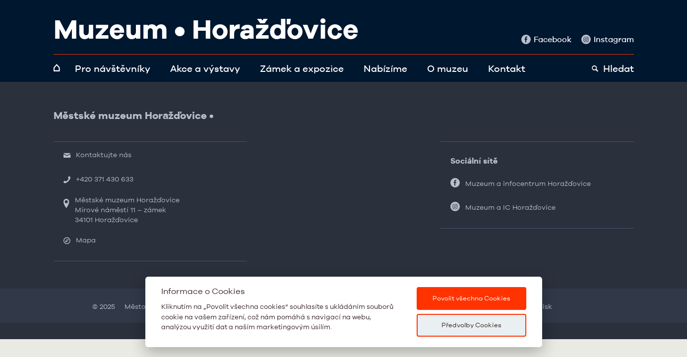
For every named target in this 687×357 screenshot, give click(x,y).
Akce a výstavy (205, 68)
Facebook (546, 39)
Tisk (545, 306)
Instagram (607, 39)
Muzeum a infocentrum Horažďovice (528, 183)
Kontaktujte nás (103, 155)
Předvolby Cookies (471, 325)
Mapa (86, 240)
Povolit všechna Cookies (471, 298)
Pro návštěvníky (112, 68)
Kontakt (506, 68)
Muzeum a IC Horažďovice (510, 207)
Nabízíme (385, 68)
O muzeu (447, 68)
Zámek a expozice (302, 68)
